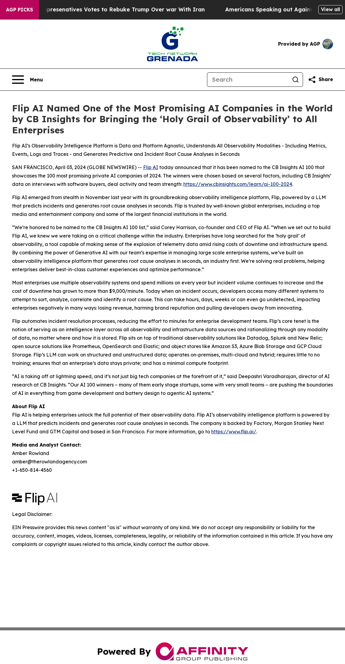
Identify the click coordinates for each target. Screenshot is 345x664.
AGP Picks (19, 10)
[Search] (247, 79)
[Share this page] (320, 80)
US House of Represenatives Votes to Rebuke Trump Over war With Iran (111, 9)
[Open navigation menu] (27, 80)
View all (330, 9)
